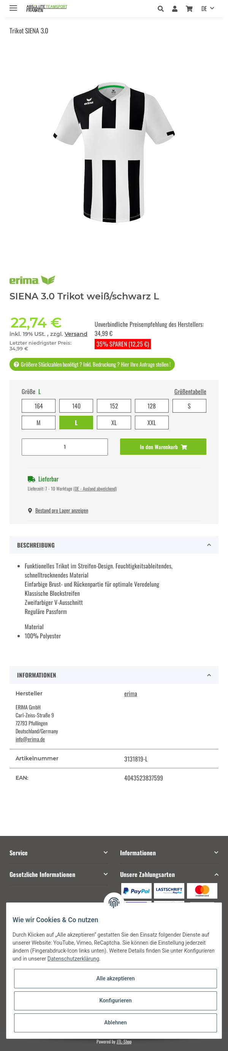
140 (76, 405)
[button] (163, 8)
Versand (76, 334)
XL (114, 422)
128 (151, 405)
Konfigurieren (115, 1000)
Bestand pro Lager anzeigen (58, 510)
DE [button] (204, 8)
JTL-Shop (124, 1041)
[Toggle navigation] (13, 4)
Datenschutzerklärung (73, 959)
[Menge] (65, 447)
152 (114, 405)
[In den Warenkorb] (163, 446)
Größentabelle (190, 391)
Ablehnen (115, 1022)
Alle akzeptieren (115, 978)
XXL (151, 422)
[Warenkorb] (189, 8)
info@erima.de (30, 739)
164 (39, 405)
